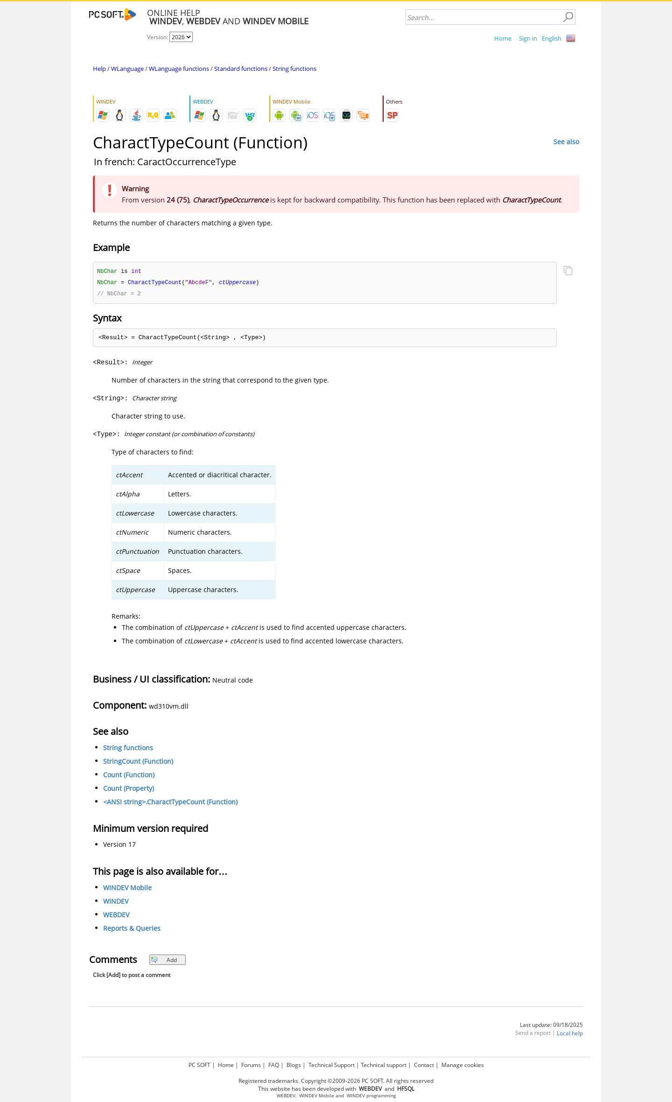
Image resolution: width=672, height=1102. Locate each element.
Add (163, 961)
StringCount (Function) (138, 762)
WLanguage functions (179, 68)
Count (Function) (128, 776)
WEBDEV (116, 916)
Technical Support (331, 1063)
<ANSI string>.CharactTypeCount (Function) (170, 803)
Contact (424, 1063)
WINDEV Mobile (127, 889)
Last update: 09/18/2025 (551, 1026)
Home (502, 38)
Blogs (294, 1063)
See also (566, 141)
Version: (158, 37)
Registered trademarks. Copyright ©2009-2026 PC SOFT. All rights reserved (336, 1079)
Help (99, 68)
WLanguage (127, 68)
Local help (570, 1035)
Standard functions (240, 68)
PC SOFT (199, 1063)
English (551, 38)
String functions (294, 68)
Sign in (528, 38)
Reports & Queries (132, 929)
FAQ (273, 1063)
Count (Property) (128, 789)
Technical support (383, 1063)
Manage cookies (462, 1063)
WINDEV (115, 902)
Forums (251, 1063)
